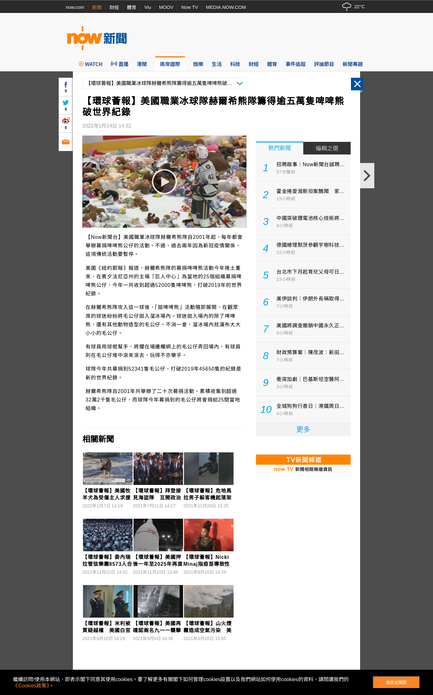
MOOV (166, 7)
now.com (75, 7)
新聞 (97, 7)
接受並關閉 (396, 682)
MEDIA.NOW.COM (226, 7)
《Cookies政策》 (31, 685)
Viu (147, 7)
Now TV (189, 7)
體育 (131, 7)
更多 (303, 429)
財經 (114, 7)
